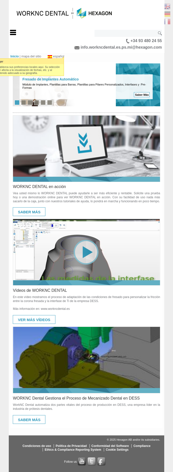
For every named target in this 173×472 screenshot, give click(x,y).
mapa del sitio (31, 56)
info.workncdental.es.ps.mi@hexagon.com (118, 47)
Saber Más (142, 94)
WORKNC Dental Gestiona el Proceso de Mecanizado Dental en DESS (76, 398)
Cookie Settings (117, 449)
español (58, 56)
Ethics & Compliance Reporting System (73, 449)
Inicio (14, 56)
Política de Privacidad (71, 446)
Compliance (141, 446)
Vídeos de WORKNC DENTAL (40, 290)
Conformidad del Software (110, 446)
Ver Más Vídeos (34, 320)
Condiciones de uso (37, 446)
